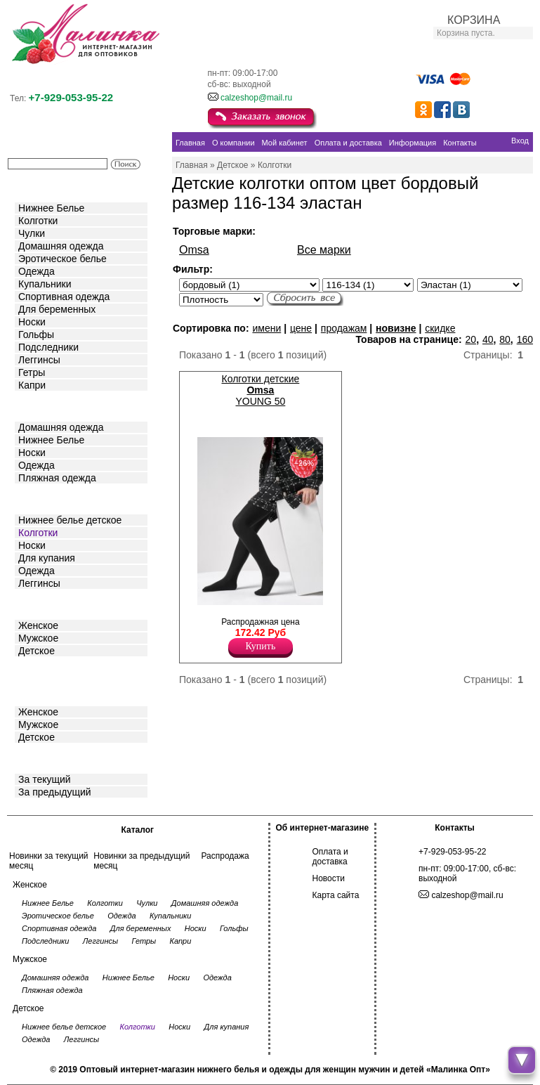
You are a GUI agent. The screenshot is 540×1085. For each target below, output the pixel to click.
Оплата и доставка (330, 856)
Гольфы (36, 334)
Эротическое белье (62, 258)
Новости (328, 878)
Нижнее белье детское (69, 520)
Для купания (46, 558)
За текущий (44, 779)
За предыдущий (54, 792)
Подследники (48, 347)
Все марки (324, 250)
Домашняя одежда (60, 246)
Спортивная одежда (64, 296)
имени (266, 328)
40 (488, 339)
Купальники (44, 284)
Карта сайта (336, 895)
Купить (261, 646)
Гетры (31, 372)
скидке (440, 328)
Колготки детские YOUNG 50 (261, 390)
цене (301, 328)
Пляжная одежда (57, 477)
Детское (38, 498)
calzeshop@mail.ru (256, 98)
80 (505, 339)
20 (471, 339)
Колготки (38, 220)
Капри (32, 385)
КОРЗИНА (473, 20)
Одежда (36, 271)
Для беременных (57, 309)
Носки (32, 321)
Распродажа (225, 856)
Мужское (38, 638)
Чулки (31, 233)
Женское (38, 625)
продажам (344, 328)
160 (525, 339)
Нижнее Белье (51, 208)
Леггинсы (39, 359)
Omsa (194, 250)
